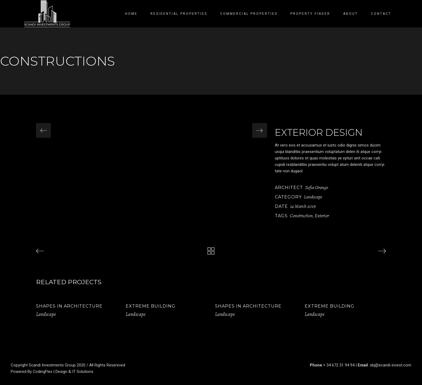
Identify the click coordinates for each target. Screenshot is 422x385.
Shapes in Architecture (69, 306)
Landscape (313, 197)
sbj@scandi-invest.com (390, 365)
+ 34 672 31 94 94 (338, 365)
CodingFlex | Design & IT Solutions (63, 371)
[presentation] (43, 130)
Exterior (322, 215)
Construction (301, 215)
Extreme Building (150, 306)
